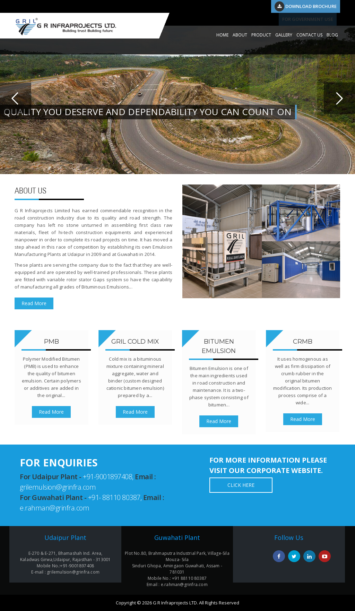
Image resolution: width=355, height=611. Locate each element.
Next (339, 98)
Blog (332, 35)
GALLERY (283, 35)
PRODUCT (261, 35)
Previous (15, 98)
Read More (33, 303)
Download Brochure (306, 6)
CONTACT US (309, 35)
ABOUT (240, 35)
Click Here (240, 485)
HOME (222, 35)
